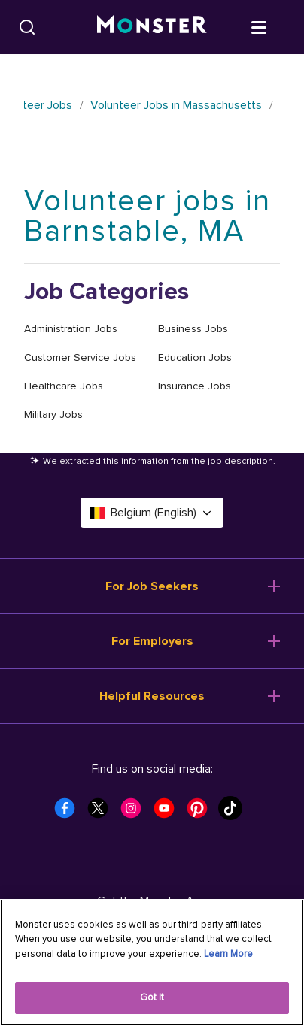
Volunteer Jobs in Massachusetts (176, 105)
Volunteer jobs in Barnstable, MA (147, 216)
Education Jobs (195, 357)
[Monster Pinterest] (201, 812)
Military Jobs (53, 414)
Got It (152, 997)
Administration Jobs (70, 328)
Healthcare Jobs (63, 386)
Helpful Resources (152, 696)
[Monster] (152, 27)
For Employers (152, 641)
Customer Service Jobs (80, 357)
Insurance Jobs (194, 386)
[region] (152, 962)
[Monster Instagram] (135, 812)
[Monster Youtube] (168, 812)
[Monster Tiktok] (234, 812)
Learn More (228, 954)
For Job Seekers (152, 586)
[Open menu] (274, 26)
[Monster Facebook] (69, 812)
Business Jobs (193, 328)
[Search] (27, 27)
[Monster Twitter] (102, 812)
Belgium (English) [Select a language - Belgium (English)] (152, 512)
